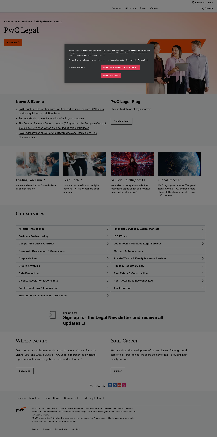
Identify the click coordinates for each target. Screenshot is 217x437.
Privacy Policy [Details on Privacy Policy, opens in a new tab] (143, 60)
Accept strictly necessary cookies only (120, 67)
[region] (109, 63)
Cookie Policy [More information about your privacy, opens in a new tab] (131, 60)
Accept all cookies (111, 75)
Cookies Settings (77, 67)
